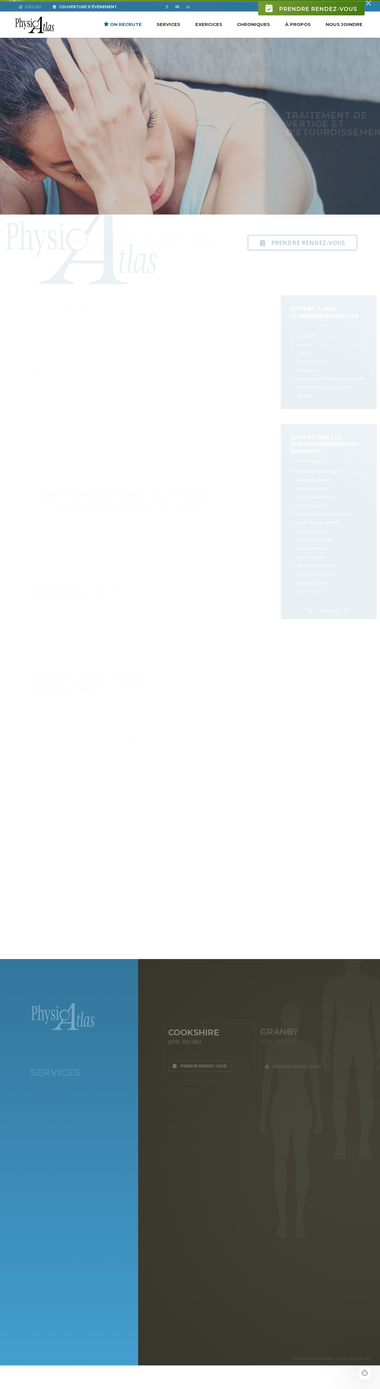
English (30, 17)
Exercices (208, 34)
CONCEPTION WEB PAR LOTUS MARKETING (332, 1359)
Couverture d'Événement (85, 17)
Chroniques (253, 34)
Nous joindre (344, 34)
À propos (298, 34)
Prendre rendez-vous (311, 18)
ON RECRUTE (123, 34)
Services (168, 34)
